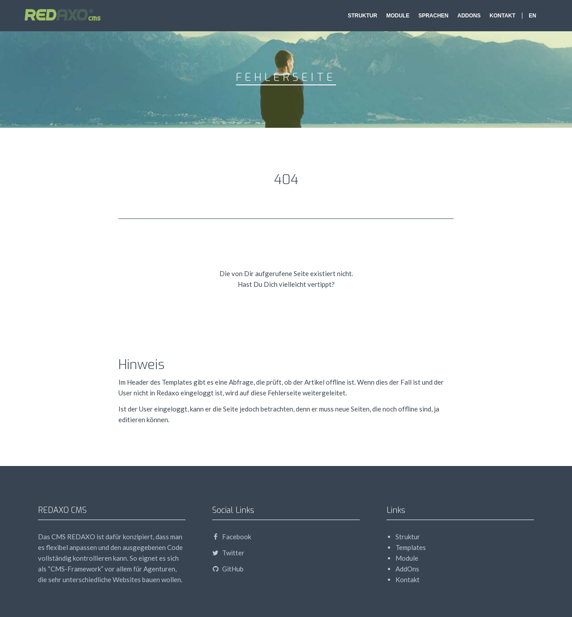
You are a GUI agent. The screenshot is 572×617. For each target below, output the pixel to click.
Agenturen (159, 569)
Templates (410, 547)
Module (397, 16)
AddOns (469, 16)
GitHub (228, 569)
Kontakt (503, 16)
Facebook (231, 537)
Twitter (228, 553)
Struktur (362, 16)
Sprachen (433, 16)
